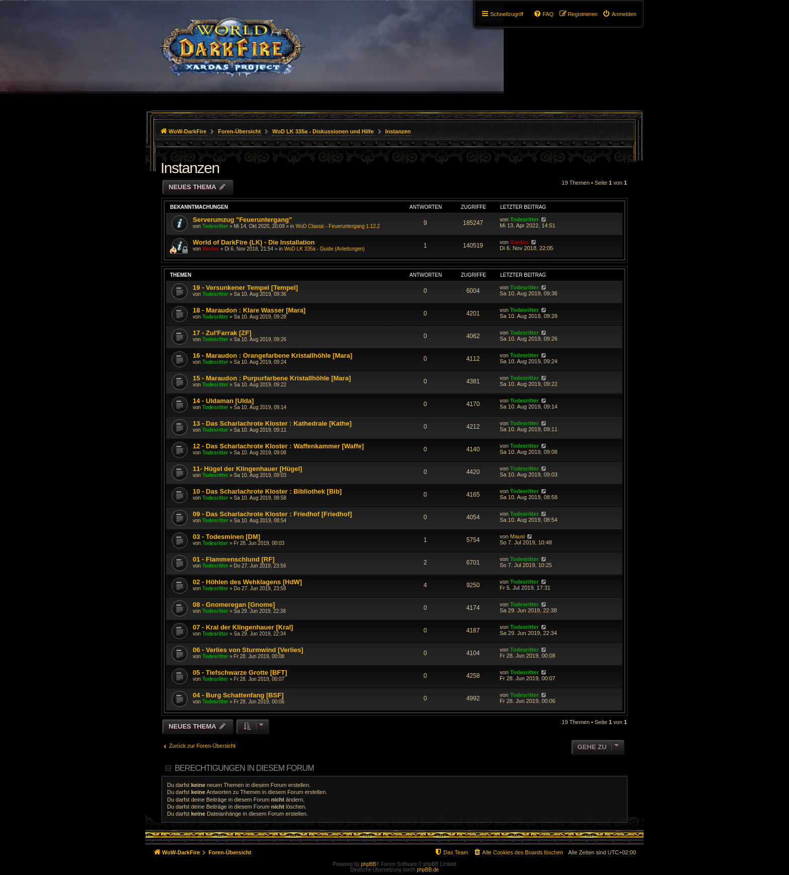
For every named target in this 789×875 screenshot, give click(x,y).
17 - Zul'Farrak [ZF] (222, 333)
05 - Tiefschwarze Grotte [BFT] (240, 672)
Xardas (210, 249)
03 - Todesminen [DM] (226, 536)
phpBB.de (428, 869)
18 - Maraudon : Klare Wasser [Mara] (249, 310)
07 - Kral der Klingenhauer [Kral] (243, 627)
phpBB (368, 864)
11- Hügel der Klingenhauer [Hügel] (247, 468)
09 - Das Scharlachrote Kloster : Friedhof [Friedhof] (272, 514)
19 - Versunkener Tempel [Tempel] (245, 287)
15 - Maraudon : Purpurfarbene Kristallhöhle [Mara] (272, 378)
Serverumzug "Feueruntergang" (242, 219)
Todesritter (215, 226)
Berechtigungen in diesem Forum (244, 768)
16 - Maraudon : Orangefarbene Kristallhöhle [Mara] (272, 355)
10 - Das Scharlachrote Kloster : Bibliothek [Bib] (267, 491)
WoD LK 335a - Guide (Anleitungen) (324, 249)
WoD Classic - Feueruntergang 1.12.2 (337, 226)
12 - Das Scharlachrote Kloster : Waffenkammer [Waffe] (278, 446)
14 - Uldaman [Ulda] (223, 401)
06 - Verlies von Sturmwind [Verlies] (248, 650)
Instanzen (190, 168)
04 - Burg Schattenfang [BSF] (238, 695)
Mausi (517, 536)
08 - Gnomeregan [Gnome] (234, 604)
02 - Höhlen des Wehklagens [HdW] (247, 582)
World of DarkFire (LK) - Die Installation (253, 242)
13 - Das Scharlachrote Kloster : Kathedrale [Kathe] (272, 423)
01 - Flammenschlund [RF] (234, 559)
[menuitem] (619, 14)
